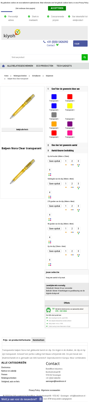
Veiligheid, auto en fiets (10, 381)
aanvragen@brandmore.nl (56, 381)
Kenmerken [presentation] (38, 340)
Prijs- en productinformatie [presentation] (17, 340)
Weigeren (70, 8)
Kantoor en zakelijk (8, 371)
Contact (51, 45)
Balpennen (49, 76)
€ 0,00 (77, 44)
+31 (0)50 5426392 (57, 42)
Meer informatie (41, 8)
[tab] (17, 340)
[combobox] (46, 57)
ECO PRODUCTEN (44, 66)
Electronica (5, 367)
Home (3, 66)
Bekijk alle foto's (22, 130)
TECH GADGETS (64, 66)
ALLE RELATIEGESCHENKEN (20, 66)
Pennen (4, 374)
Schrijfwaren (36, 76)
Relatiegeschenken (20, 76)
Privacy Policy (34, 390)
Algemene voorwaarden (50, 390)
